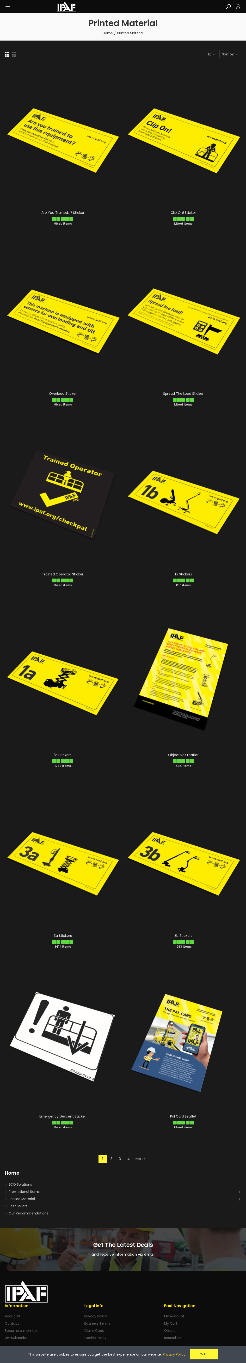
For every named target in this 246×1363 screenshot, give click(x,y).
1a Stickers (62, 755)
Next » (140, 1158)
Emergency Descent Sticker (62, 1116)
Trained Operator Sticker (62, 574)
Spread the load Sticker (183, 393)
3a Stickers (63, 935)
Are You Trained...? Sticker (62, 212)
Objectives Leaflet (183, 755)
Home (12, 1173)
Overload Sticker (63, 393)
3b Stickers (183, 935)
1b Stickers (183, 574)
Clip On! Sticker (183, 212)
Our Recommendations (28, 1213)
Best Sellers (18, 1206)
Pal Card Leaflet (183, 1116)
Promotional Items (24, 1191)
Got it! (204, 1354)
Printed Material (22, 1198)
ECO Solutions (20, 1184)
